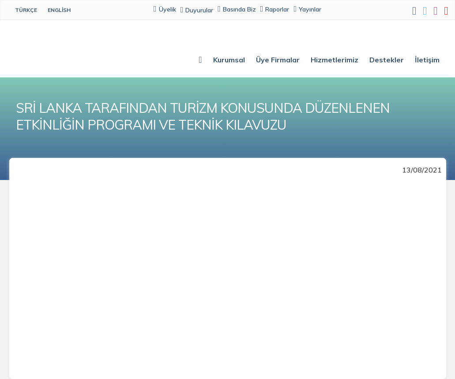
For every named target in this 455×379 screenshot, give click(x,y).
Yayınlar (308, 9)
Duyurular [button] (197, 10)
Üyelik (165, 9)
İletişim (427, 59)
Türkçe (26, 10)
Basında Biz (237, 9)
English (59, 10)
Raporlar (275, 9)
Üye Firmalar (278, 59)
